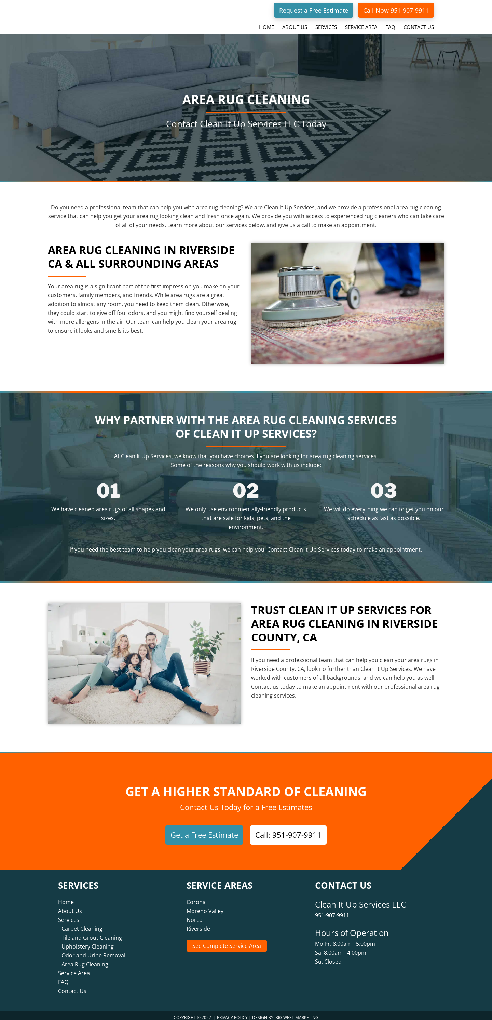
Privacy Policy (232, 1013)
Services (68, 915)
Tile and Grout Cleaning (92, 933)
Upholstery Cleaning (88, 942)
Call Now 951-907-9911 (396, 10)
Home (66, 897)
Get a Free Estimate (204, 835)
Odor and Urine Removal (93, 951)
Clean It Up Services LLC (101, 15)
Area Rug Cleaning (85, 960)
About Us (70, 906)
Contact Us (72, 986)
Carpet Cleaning (82, 924)
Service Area (74, 968)
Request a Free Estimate (313, 10)
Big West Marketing (296, 1013)
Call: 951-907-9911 (288, 835)
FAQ (63, 977)
